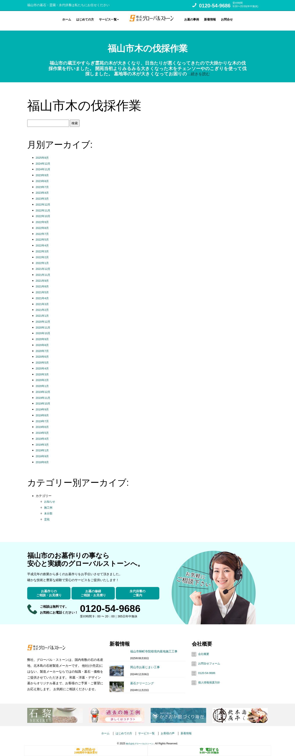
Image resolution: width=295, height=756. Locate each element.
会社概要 (204, 650)
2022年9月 (43, 218)
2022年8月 (43, 224)
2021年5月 (43, 288)
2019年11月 (44, 394)
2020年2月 (43, 376)
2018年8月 (43, 458)
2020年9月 (43, 335)
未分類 (49, 509)
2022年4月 (43, 241)
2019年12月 (44, 388)
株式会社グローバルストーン (139, 739)
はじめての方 (85, 18)
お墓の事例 (191, 18)
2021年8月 (43, 282)
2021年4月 (43, 294)
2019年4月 (43, 435)
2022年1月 (43, 259)
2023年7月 (43, 183)
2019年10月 (44, 400)
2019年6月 (43, 423)
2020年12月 (44, 317)
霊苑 (47, 515)
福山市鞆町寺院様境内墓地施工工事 (153, 647)
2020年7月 (43, 347)
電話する (209, 749)
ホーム (66, 18)
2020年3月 (43, 370)
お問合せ (227, 18)
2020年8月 (43, 341)
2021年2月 (43, 306)
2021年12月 (44, 265)
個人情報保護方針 (210, 678)
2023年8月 (43, 177)
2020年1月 (43, 382)
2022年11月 (44, 206)
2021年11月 (44, 271)
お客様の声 (170, 729)
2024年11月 (44, 165)
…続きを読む (198, 70)
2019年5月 (43, 429)
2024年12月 (44, 159)
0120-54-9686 (214, 5)
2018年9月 (43, 452)
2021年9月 (43, 277)
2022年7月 (43, 230)
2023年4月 (43, 189)
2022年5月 (43, 236)
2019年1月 (43, 446)
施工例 (49, 503)
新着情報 (210, 18)
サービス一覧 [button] (109, 18)
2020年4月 (43, 364)
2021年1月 (43, 312)
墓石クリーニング (142, 679)
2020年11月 (44, 323)
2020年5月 (43, 358)
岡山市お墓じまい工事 (145, 663)
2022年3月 (43, 247)
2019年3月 (43, 440)
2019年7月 (43, 417)
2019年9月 (43, 405)
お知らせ (50, 498)
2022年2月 (43, 253)
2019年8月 (43, 411)
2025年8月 (43, 154)
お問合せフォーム (210, 659)
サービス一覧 (146, 729)
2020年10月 (44, 329)
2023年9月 (43, 171)
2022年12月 (44, 200)
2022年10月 (44, 212)
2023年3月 (43, 194)
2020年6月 (43, 353)
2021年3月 (43, 300)
